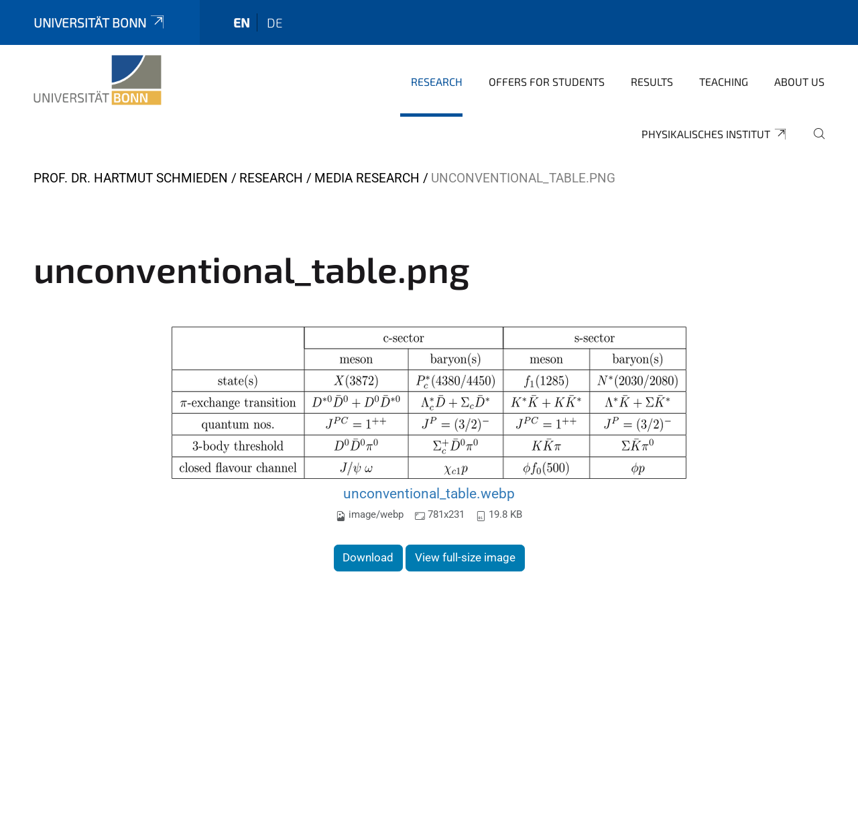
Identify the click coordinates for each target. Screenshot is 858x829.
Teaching (723, 81)
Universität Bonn (100, 22)
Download (368, 557)
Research (437, 81)
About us (799, 81)
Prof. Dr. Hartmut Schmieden (131, 178)
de (275, 22)
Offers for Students (547, 81)
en (241, 22)
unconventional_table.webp (429, 493)
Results (652, 81)
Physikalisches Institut (714, 134)
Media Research (367, 178)
